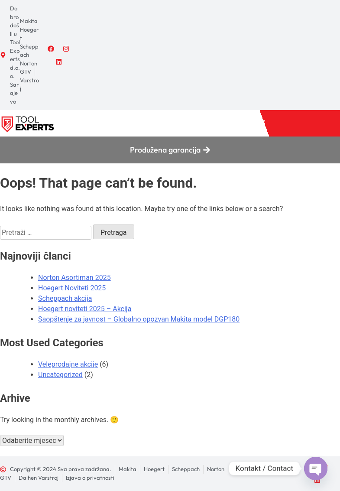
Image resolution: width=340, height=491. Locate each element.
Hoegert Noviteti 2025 (72, 288)
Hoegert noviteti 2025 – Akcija (84, 309)
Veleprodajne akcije (68, 364)
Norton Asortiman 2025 (74, 277)
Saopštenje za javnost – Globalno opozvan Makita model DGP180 (139, 319)
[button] (260, 123)
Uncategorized (60, 375)
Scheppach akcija (65, 298)
